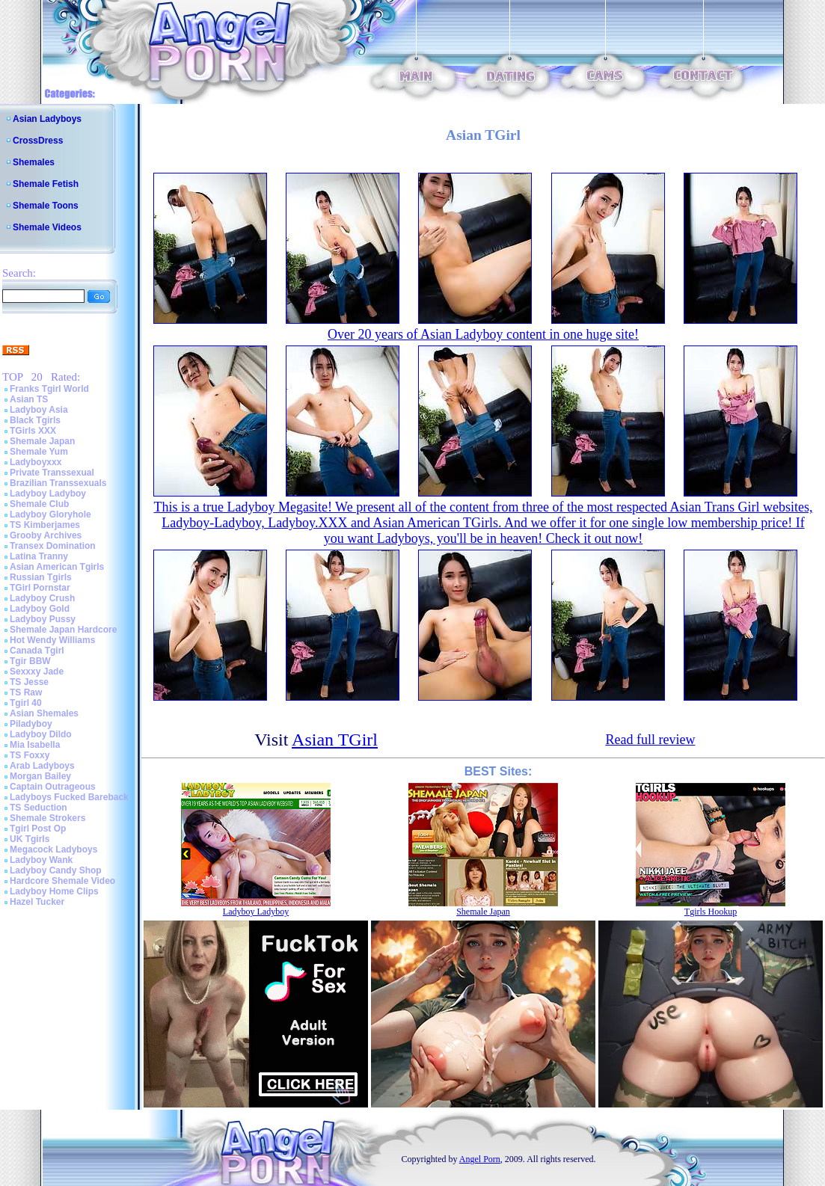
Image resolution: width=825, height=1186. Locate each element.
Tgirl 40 (26, 703)
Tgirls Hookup (710, 911)
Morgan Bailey (40, 776)
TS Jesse (29, 682)
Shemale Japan (42, 441)
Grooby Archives (46, 535)
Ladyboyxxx (35, 462)
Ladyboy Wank (41, 860)
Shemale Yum (39, 451)
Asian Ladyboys (47, 119)
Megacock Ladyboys (53, 849)
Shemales (34, 162)
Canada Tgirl (37, 650)
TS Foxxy (29, 755)
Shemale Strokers (47, 818)
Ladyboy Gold (40, 608)
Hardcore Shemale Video (62, 881)
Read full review (650, 739)
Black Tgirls (35, 420)
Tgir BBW (30, 661)
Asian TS (29, 399)
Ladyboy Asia (39, 410)
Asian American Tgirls (57, 567)
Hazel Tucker (37, 902)
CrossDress (38, 140)
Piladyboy (31, 724)
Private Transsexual (52, 472)
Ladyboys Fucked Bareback (69, 797)
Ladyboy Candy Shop (56, 870)
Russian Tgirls (41, 577)
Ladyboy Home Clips (54, 891)
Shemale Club (39, 504)
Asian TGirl (335, 739)
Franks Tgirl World (49, 389)
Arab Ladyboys (42, 766)
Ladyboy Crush (42, 598)
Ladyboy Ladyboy (48, 493)
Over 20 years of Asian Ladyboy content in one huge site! (483, 334)
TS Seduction (38, 807)
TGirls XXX (33, 430)
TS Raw (26, 692)
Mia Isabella (35, 745)
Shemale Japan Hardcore (63, 629)
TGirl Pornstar (40, 588)
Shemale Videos (47, 227)
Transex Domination (53, 546)
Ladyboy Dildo (41, 734)
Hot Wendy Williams (52, 640)
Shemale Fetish (46, 184)
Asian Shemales (44, 713)
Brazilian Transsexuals (58, 483)
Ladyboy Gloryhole (50, 514)
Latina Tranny (39, 556)
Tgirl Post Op (38, 828)
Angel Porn (479, 1159)
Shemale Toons (46, 205)
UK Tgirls (29, 839)
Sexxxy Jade (37, 671)
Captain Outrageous (53, 786)
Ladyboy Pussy (43, 619)
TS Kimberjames (45, 525)
